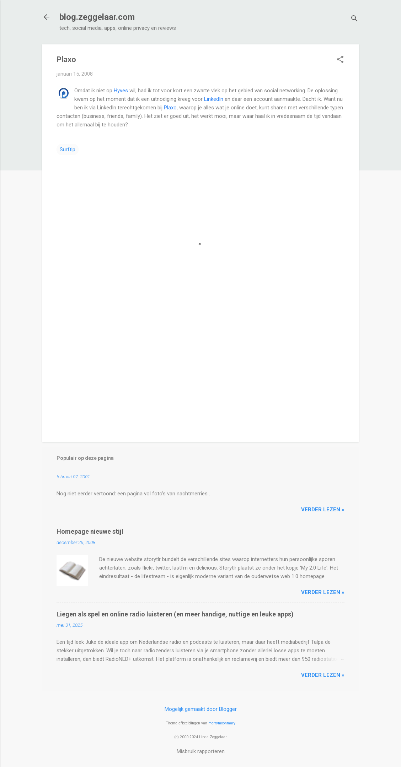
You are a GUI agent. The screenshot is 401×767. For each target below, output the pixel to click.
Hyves (121, 90)
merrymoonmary (221, 723)
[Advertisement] (200, 375)
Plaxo (170, 107)
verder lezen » (322, 509)
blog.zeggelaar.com (97, 17)
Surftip (67, 149)
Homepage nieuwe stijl (90, 531)
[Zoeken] (354, 19)
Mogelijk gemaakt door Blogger (201, 709)
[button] (340, 60)
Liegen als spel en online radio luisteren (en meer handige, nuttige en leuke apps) (175, 614)
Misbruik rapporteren (201, 751)
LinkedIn (213, 99)
